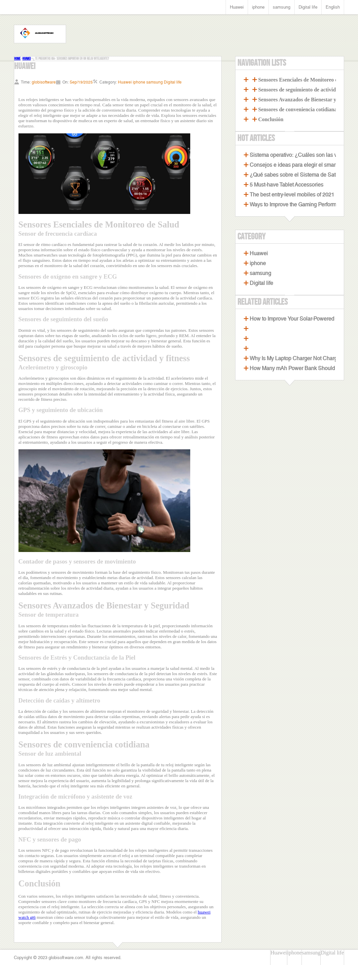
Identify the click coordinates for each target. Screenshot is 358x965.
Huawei (237, 7)
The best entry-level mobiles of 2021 (292, 194)
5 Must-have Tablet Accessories (286, 185)
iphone (258, 7)
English (333, 7)
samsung (281, 7)
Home (17, 58)
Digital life (308, 7)
